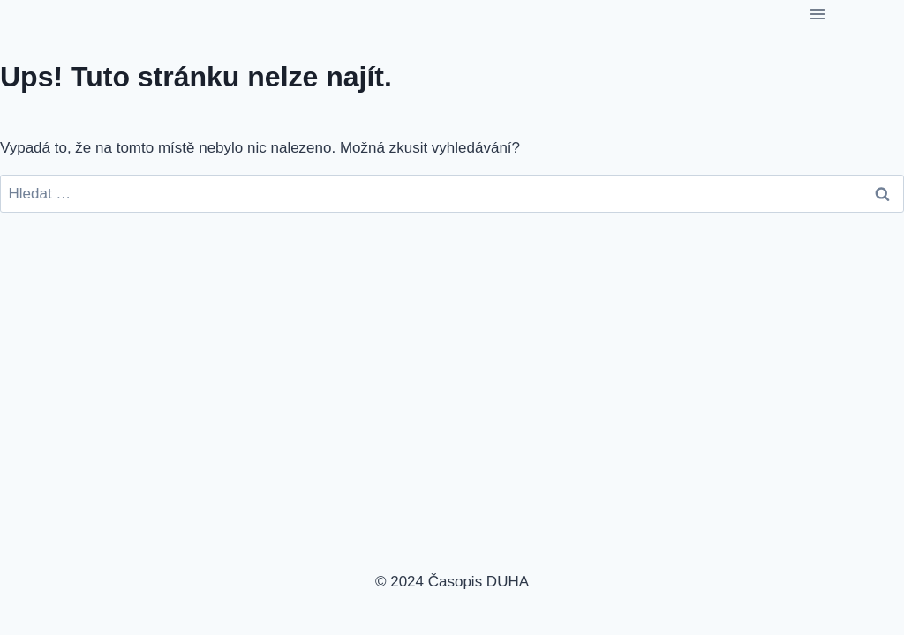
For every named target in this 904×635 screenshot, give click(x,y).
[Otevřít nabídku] (817, 13)
